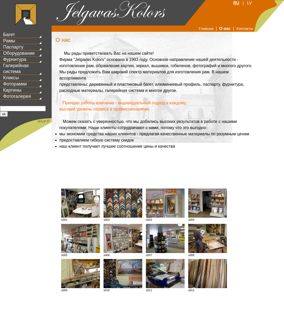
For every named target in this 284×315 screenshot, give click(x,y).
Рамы (9, 40)
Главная (206, 28)
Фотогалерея (17, 96)
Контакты (244, 28)
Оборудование (19, 53)
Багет (9, 34)
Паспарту (13, 47)
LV (249, 3)
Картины (12, 90)
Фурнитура (14, 59)
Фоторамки (15, 83)
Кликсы (11, 77)
